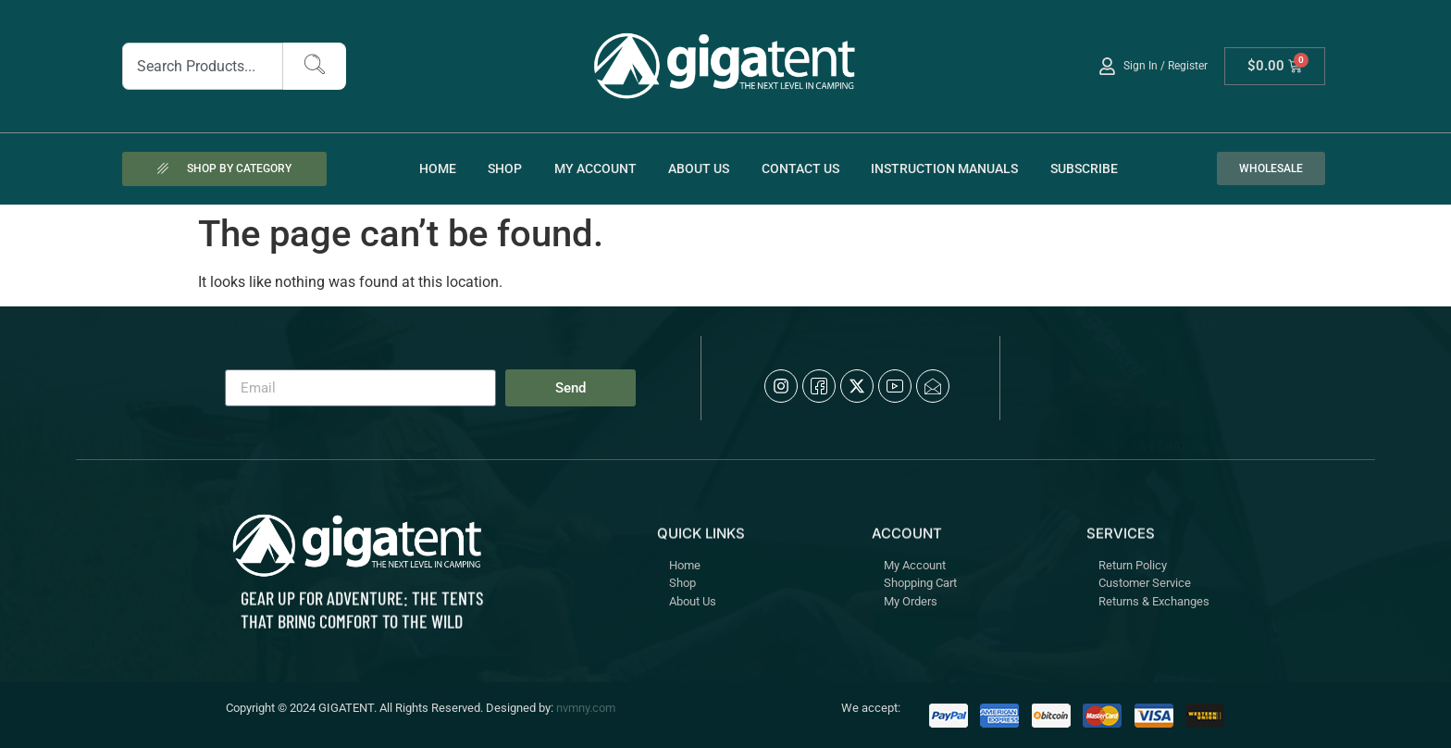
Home (437, 168)
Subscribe (1084, 168)
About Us (698, 168)
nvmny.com (585, 708)
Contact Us (800, 168)
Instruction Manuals (944, 168)
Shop (505, 168)
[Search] (314, 66)
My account (595, 168)
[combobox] (203, 66)
